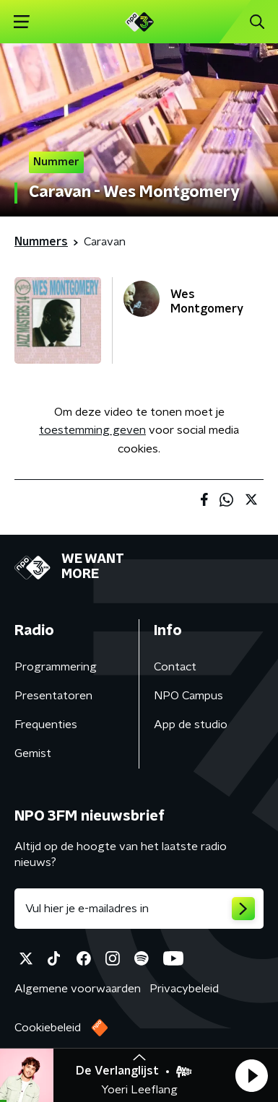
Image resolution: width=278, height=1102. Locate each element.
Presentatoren (53, 695)
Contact (175, 667)
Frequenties (45, 724)
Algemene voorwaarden (77, 988)
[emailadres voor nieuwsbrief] (139, 908)
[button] (251, 1075)
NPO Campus (188, 695)
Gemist (32, 753)
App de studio (190, 724)
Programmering (55, 667)
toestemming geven (92, 430)
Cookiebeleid (47, 1027)
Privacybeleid (184, 988)
